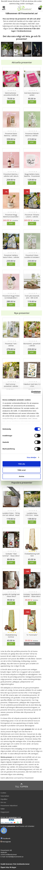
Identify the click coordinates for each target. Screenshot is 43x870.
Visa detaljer (31, 457)
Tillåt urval (21, 470)
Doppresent (5, 812)
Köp (11, 102)
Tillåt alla (21, 464)
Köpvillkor (4, 799)
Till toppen (21, 785)
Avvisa (21, 476)
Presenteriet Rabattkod (9, 806)
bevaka (32, 644)
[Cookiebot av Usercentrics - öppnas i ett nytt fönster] (31, 392)
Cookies (3, 793)
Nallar (3, 809)
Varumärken (5, 796)
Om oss (3, 802)
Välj (11, 522)
